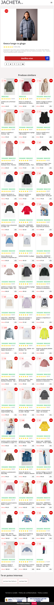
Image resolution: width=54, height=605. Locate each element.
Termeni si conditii (11, 593)
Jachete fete (23, 581)
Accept (34, 603)
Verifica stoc (35, 58)
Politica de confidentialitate (28, 593)
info (15, 106)
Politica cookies (43, 593)
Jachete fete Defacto (9, 581)
